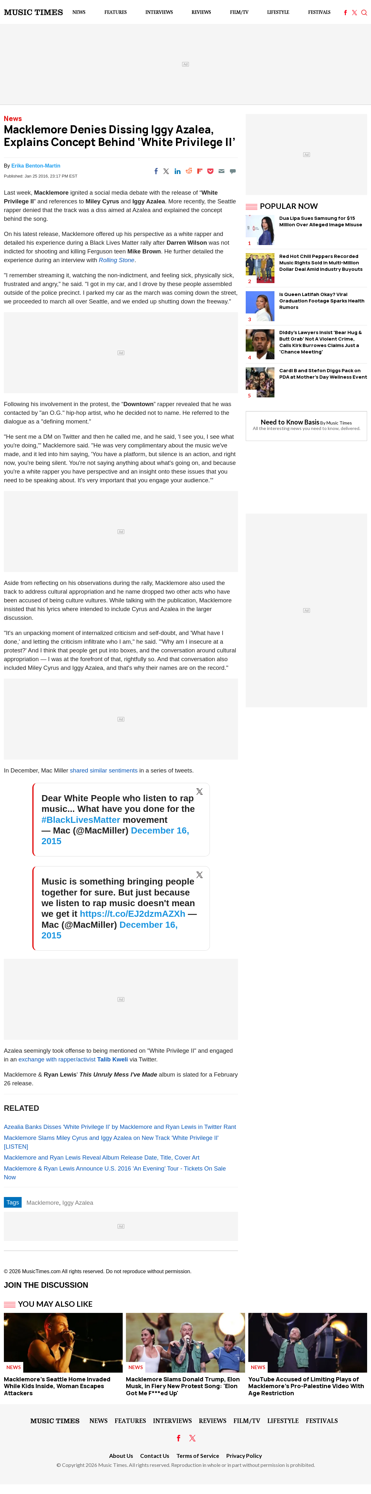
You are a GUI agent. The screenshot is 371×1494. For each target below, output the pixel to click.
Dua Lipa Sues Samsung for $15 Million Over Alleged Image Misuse (320, 221)
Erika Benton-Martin (35, 166)
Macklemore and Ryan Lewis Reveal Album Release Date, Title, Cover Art (102, 1157)
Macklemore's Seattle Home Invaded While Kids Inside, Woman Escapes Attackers (57, 1386)
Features (115, 12)
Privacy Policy (244, 1455)
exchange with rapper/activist (73, 1059)
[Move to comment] (233, 171)
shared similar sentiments (104, 770)
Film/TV (239, 12)
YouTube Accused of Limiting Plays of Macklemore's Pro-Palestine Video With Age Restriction (306, 1386)
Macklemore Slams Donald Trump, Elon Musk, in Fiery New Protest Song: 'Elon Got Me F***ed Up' (183, 1386)
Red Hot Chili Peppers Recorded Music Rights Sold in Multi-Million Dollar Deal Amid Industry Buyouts (321, 262)
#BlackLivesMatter (81, 820)
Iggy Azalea (77, 1202)
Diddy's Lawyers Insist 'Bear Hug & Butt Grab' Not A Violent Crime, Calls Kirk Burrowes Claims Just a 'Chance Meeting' (320, 342)
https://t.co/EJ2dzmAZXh (132, 914)
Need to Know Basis (290, 422)
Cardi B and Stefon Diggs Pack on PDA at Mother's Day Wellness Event (323, 373)
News (78, 12)
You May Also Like (55, 1303)
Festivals (319, 12)
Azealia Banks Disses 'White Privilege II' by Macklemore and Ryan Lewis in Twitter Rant (120, 1126)
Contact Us (154, 1455)
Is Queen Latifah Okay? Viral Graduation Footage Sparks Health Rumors (322, 301)
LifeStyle (278, 12)
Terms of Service (197, 1455)
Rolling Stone (116, 260)
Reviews (201, 12)
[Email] (221, 171)
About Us (121, 1455)
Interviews (159, 12)
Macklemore (42, 1202)
